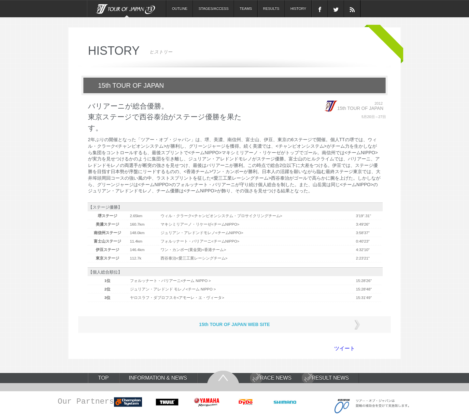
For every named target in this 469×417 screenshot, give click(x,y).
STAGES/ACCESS (214, 8)
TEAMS (246, 8)
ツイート (344, 348)
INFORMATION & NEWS (158, 377)
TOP (103, 377)
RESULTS (271, 8)
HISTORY (298, 8)
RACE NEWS (275, 377)
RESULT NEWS (330, 377)
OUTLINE (180, 8)
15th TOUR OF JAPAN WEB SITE (234, 324)
